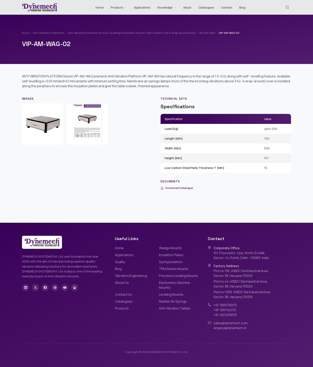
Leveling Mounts (171, 294)
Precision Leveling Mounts (178, 275)
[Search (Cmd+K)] (287, 7)
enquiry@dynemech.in (230, 328)
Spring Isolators (171, 262)
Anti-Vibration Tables (174, 308)
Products (117, 7)
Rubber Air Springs (173, 301)
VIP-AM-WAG (207, 33)
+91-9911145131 (225, 310)
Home (100, 7)
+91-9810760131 (225, 305)
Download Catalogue (177, 188)
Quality (120, 262)
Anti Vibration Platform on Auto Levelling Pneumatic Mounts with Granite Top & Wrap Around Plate (132, 33)
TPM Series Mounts (173, 269)
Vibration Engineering (131, 275)
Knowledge (166, 7)
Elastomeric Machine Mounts (174, 285)
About (187, 7)
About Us (122, 282)
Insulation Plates (171, 255)
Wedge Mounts (170, 248)
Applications (142, 7)
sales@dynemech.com (231, 323)
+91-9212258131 (225, 315)
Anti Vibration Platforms (48, 33)
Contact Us (123, 294)
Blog (242, 7)
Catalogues (206, 7)
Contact (226, 7)
